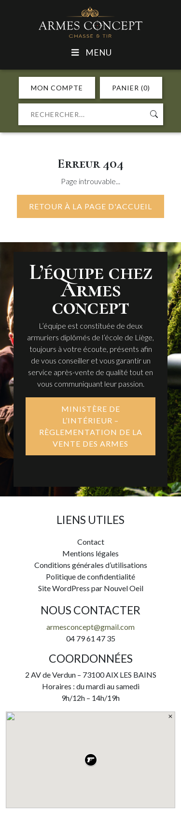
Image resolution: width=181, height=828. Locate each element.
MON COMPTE (57, 88)
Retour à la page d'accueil (90, 206)
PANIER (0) (131, 88)
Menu (90, 52)
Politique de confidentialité (90, 576)
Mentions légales (90, 553)
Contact (90, 541)
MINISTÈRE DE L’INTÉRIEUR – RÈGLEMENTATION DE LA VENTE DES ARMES (90, 426)
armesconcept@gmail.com (90, 626)
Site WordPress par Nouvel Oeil (90, 588)
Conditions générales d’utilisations (90, 564)
